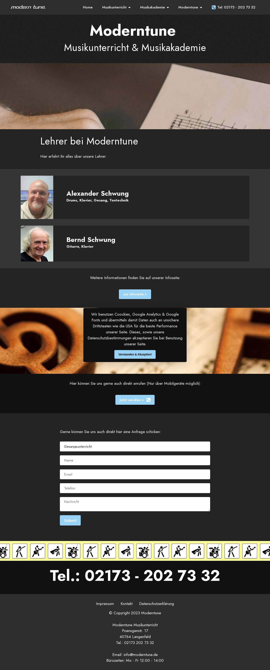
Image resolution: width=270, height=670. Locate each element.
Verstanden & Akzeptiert (135, 354)
